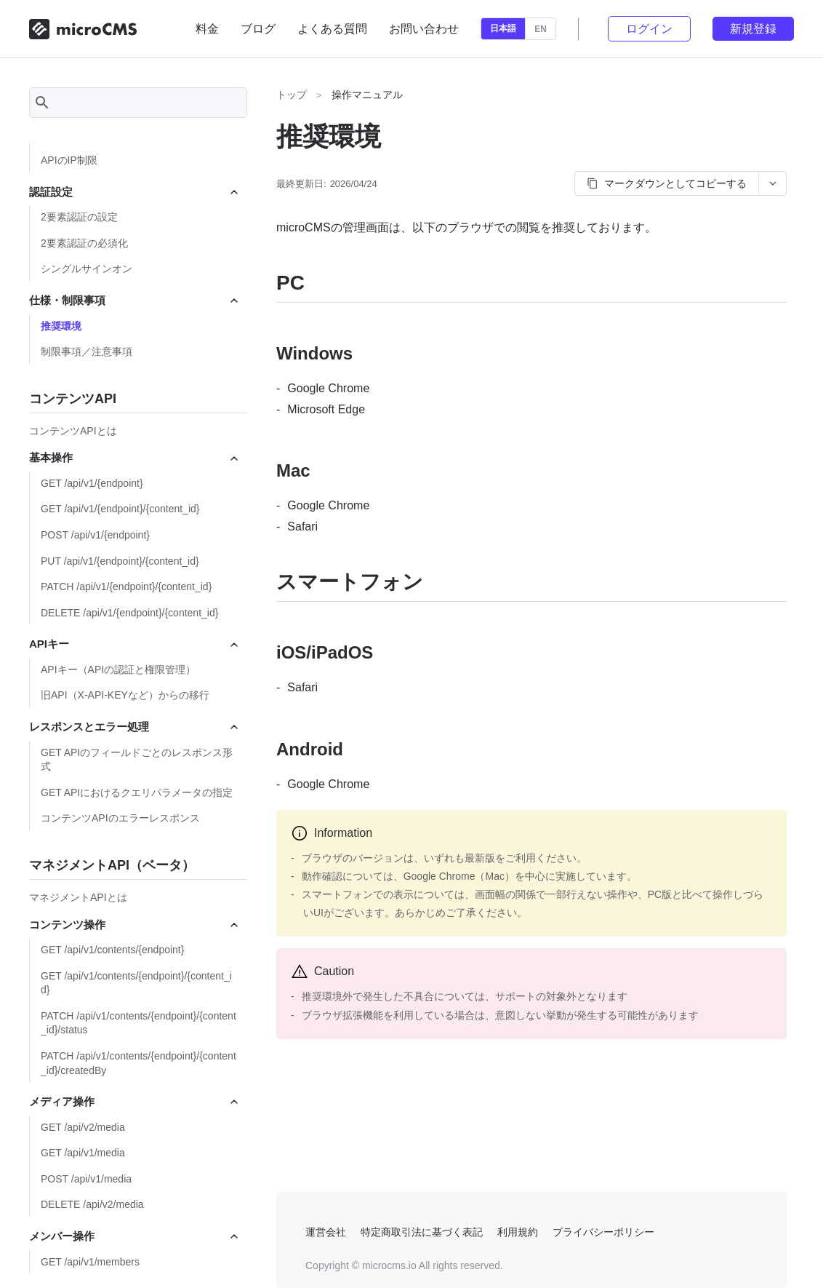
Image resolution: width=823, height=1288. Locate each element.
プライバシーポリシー (603, 1232)
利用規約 (517, 1232)
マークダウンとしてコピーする (667, 183)
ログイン (649, 29)
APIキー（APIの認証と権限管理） (118, 669)
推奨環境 (61, 326)
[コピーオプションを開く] (772, 183)
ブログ (258, 29)
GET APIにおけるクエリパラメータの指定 (137, 792)
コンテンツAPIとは (73, 431)
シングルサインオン (86, 268)
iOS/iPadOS (324, 652)
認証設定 (134, 192)
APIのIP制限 (69, 160)
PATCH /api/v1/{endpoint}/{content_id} (126, 586)
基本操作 (134, 457)
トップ (291, 94)
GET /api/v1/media (83, 1152)
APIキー (134, 643)
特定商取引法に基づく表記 (422, 1232)
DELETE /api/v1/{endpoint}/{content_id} (129, 613)
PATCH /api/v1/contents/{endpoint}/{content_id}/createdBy (138, 1063)
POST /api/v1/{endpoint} (95, 535)
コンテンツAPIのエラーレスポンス (120, 818)
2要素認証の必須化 (84, 243)
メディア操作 (134, 1101)
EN (540, 29)
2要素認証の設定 (79, 217)
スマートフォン (349, 582)
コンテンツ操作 (134, 924)
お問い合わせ (424, 29)
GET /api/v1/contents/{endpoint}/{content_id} (136, 983)
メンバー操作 (134, 1236)
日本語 (503, 28)
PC (290, 282)
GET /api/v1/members (90, 1262)
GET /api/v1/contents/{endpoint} (112, 949)
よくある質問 (332, 29)
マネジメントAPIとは (78, 897)
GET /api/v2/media (83, 1127)
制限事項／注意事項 (86, 351)
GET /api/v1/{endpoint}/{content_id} (120, 508)
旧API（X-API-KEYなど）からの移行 (125, 695)
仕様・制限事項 (134, 300)
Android (309, 749)
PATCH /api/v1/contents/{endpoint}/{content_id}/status (138, 1023)
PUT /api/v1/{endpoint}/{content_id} (120, 561)
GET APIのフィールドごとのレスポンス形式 (137, 760)
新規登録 (753, 29)
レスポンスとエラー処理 (134, 726)
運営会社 (325, 1232)
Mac (293, 470)
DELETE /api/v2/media (92, 1204)
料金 (207, 29)
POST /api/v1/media (86, 1179)
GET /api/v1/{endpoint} (92, 483)
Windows (314, 353)
